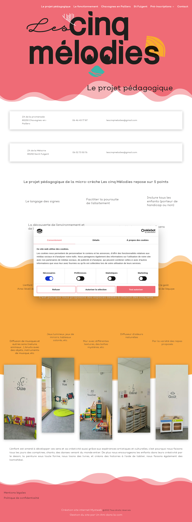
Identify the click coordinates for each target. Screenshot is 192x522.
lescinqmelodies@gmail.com (121, 120)
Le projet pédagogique (55, 6)
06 (80, 152)
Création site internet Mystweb (81, 510)
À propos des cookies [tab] (138, 240)
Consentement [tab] (54, 240)
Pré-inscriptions (160, 6)
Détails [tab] (96, 240)
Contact (182, 6)
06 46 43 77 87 (80, 120)
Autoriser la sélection (96, 289)
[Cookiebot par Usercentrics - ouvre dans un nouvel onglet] (143, 231)
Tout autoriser (136, 289)
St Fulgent (140, 6)
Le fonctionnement (86, 6)
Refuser (56, 289)
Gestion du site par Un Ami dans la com (96, 515)
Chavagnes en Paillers (116, 6)
